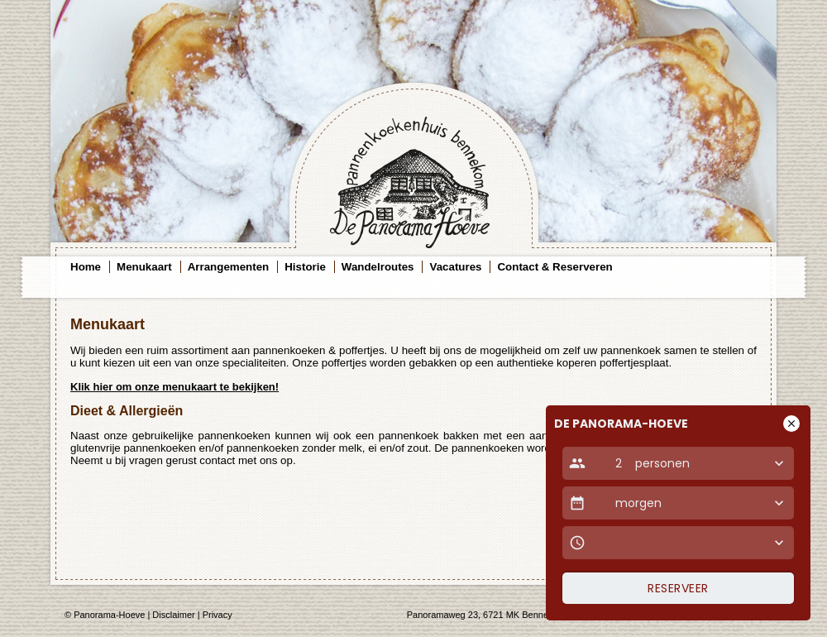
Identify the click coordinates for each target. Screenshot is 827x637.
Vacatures (455, 267)
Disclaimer (173, 615)
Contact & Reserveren (554, 267)
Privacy (217, 615)
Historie (305, 267)
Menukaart (144, 267)
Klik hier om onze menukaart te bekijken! (174, 387)
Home (85, 267)
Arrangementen (229, 267)
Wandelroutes (378, 267)
